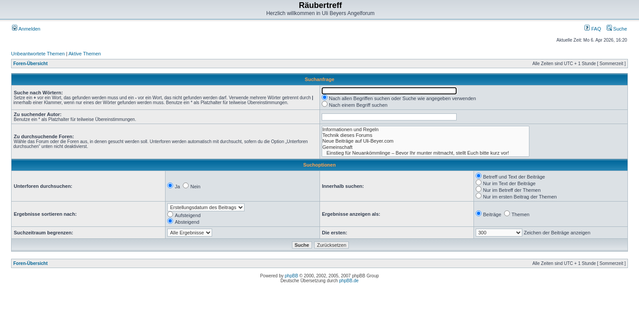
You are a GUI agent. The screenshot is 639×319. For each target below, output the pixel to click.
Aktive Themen (84, 53)
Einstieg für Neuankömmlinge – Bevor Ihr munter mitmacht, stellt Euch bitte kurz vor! (426, 153)
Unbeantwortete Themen (38, 53)
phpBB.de (349, 280)
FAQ (592, 28)
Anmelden (26, 28)
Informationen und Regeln (426, 129)
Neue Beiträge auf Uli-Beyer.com (426, 141)
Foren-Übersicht (30, 63)
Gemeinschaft (426, 147)
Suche (617, 28)
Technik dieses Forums (426, 135)
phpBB (291, 275)
